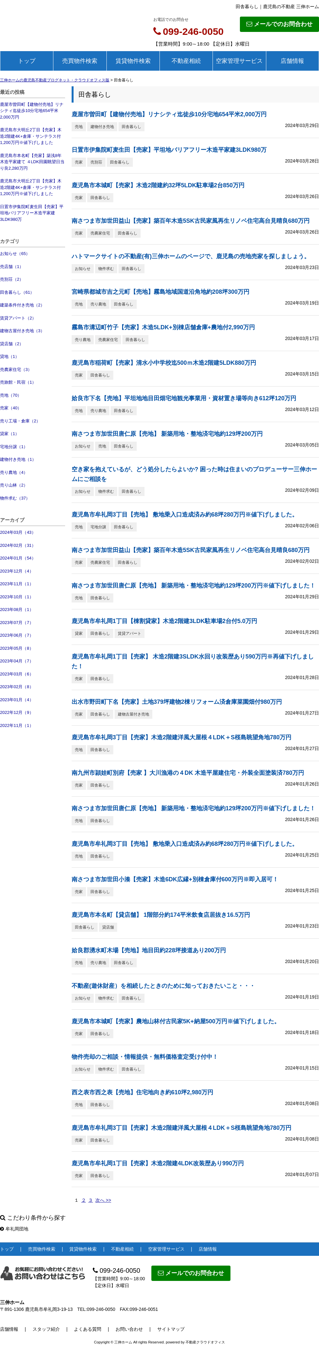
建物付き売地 (102, 126)
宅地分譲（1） (14, 446)
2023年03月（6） (17, 674)
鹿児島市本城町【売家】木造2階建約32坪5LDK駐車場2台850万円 (158, 185)
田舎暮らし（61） (17, 292)
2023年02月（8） (17, 686)
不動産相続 (186, 61)
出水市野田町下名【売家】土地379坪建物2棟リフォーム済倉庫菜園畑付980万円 (177, 702)
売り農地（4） (14, 472)
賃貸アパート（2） (18, 318)
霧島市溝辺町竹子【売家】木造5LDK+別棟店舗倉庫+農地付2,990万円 (163, 327)
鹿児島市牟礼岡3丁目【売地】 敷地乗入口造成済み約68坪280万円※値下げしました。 (185, 514)
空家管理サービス (239, 61)
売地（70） (10, 395)
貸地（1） (9, 356)
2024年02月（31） (18, 545)
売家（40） (10, 407)
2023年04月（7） (17, 661)
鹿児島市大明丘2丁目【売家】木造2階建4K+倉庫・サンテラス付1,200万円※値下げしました (31, 136)
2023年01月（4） (17, 699)
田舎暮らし (131, 126)
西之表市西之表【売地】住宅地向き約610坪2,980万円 (142, 1092)
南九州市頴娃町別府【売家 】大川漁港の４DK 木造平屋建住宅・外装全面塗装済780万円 (188, 773)
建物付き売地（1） (18, 459)
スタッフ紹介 (46, 1329)
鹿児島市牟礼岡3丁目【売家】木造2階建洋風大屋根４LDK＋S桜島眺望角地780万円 (181, 737)
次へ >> (103, 1200)
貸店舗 (108, 927)
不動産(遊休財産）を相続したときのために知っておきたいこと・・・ (163, 986)
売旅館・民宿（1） (18, 382)
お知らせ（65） (15, 253)
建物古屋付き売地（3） (22, 330)
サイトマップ (171, 1329)
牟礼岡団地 (14, 1228)
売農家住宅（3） (16, 369)
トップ (26, 61)
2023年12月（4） (17, 571)
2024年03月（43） (18, 532)
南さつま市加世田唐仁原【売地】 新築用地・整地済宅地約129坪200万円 (167, 434)
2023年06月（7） (17, 635)
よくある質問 (87, 1329)
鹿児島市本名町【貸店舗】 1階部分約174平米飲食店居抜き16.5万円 (161, 915)
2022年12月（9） (17, 712)
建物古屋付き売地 (133, 714)
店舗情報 (292, 61)
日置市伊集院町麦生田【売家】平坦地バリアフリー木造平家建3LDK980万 (31, 213)
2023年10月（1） (17, 596)
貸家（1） (9, 433)
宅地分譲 (98, 527)
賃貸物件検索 (133, 61)
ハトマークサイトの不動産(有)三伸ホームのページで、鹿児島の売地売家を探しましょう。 (191, 256)
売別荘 (96, 162)
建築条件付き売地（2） (22, 305)
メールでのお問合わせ (279, 24)
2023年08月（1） (17, 609)
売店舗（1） (11, 266)
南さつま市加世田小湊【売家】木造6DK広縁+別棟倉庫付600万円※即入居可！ (175, 879)
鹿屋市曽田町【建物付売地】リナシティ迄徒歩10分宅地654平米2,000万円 (31, 111)
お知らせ (82, 268)
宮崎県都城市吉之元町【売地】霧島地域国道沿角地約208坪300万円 (160, 292)
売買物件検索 (79, 61)
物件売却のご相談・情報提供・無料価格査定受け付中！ (145, 1057)
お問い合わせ (129, 1329)
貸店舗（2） (11, 343)
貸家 (79, 633)
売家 (79, 162)
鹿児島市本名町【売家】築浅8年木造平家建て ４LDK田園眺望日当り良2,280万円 (32, 162)
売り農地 (98, 304)
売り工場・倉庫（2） (20, 421)
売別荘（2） (11, 279)
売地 (79, 126)
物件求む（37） (15, 498)
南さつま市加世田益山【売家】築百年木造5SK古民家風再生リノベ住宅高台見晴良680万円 (191, 221)
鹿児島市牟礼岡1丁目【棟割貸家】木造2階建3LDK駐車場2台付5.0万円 (164, 621)
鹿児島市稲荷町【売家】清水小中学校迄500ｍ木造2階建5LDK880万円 (164, 363)
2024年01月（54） (18, 558)
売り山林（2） (14, 485)
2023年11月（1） (17, 583)
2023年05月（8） (17, 648)
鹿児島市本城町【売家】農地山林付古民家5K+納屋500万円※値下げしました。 (176, 1021)
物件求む (106, 268)
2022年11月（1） (17, 725)
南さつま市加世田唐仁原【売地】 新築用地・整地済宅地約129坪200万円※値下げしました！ (193, 585)
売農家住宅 (100, 233)
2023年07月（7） (17, 622)
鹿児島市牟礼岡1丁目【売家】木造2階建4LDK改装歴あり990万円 (158, 1163)
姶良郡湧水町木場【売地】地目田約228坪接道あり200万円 (149, 950)
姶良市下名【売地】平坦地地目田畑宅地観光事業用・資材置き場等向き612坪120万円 (184, 398)
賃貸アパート (129, 633)
